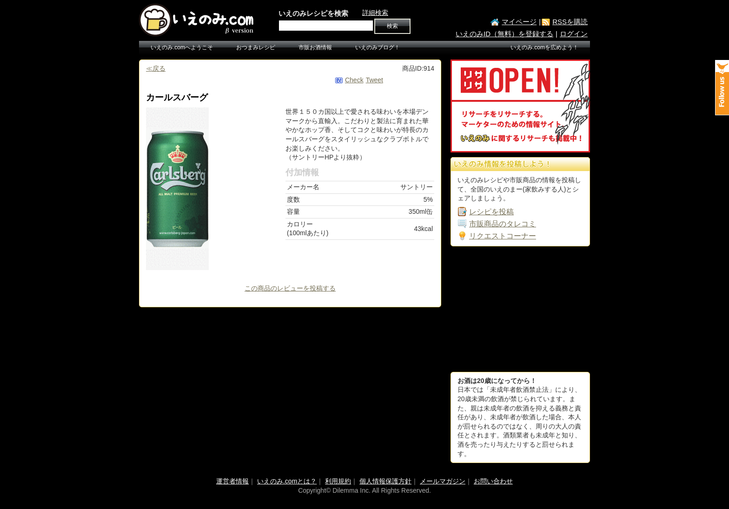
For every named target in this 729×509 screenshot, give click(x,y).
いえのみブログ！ (377, 47)
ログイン (574, 34)
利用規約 (338, 481)
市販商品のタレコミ (502, 224)
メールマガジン (442, 481)
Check (354, 80)
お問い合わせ (493, 481)
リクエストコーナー (502, 236)
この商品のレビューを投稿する (290, 288)
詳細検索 (375, 12)
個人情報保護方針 (385, 481)
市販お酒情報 (315, 47)
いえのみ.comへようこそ (182, 47)
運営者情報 (232, 481)
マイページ (519, 22)
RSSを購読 (570, 22)
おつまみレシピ (255, 47)
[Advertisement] (520, 309)
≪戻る (156, 68)
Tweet (374, 80)
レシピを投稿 (491, 212)
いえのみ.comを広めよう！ (544, 47)
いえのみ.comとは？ (287, 481)
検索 (392, 26)
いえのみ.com (197, 20)
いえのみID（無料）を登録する (504, 34)
